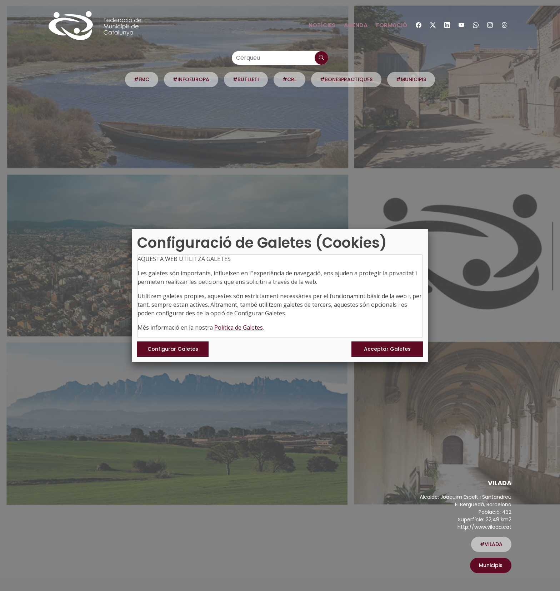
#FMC (141, 79)
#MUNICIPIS (411, 79)
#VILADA (491, 544)
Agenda (356, 25)
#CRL (289, 79)
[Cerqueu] (280, 58)
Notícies (322, 25)
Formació (391, 25)
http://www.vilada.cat (484, 527)
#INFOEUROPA (191, 79)
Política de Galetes (238, 327)
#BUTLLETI (246, 79)
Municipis (490, 565)
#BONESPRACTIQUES (346, 79)
